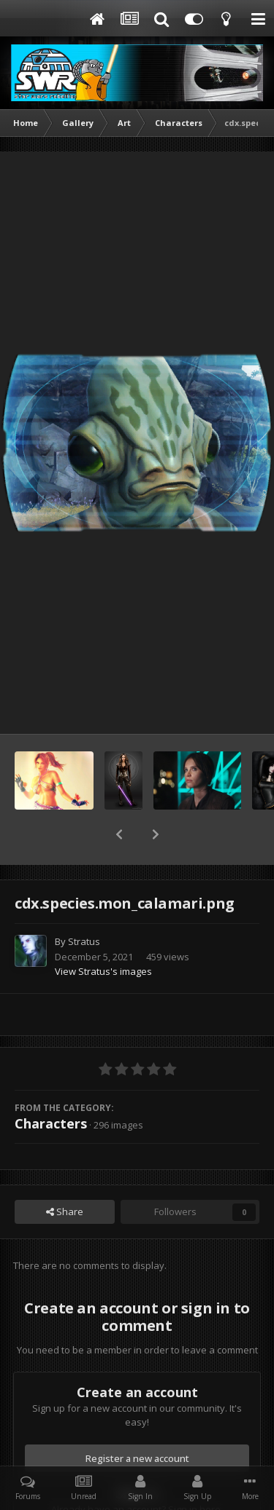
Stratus (84, 903)
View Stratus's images (103, 933)
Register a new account (137, 1420)
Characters (51, 1085)
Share (64, 1174)
